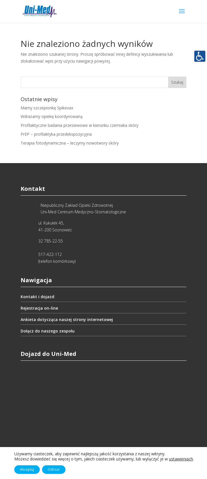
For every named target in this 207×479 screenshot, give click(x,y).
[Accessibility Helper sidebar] (200, 57)
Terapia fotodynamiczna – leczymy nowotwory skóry (70, 143)
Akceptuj (27, 469)
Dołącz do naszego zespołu (48, 331)
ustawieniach (181, 459)
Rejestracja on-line (39, 308)
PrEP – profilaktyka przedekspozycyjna (56, 134)
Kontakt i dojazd (37, 296)
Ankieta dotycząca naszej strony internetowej (67, 319)
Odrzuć (54, 469)
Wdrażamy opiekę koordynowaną (52, 116)
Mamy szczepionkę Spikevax (47, 108)
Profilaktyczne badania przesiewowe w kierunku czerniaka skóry (79, 125)
